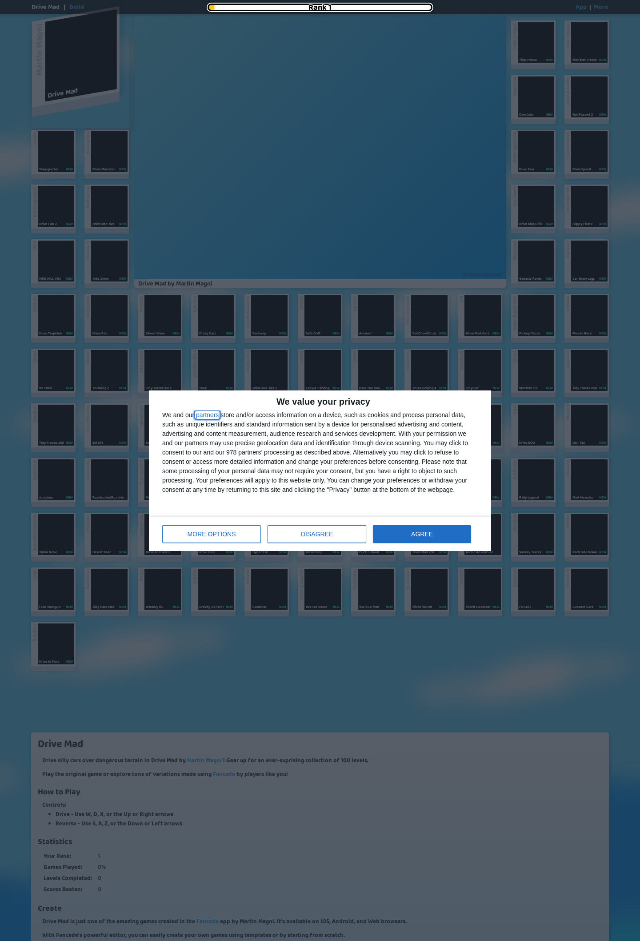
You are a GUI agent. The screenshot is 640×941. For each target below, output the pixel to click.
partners (207, 415)
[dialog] (320, 470)
